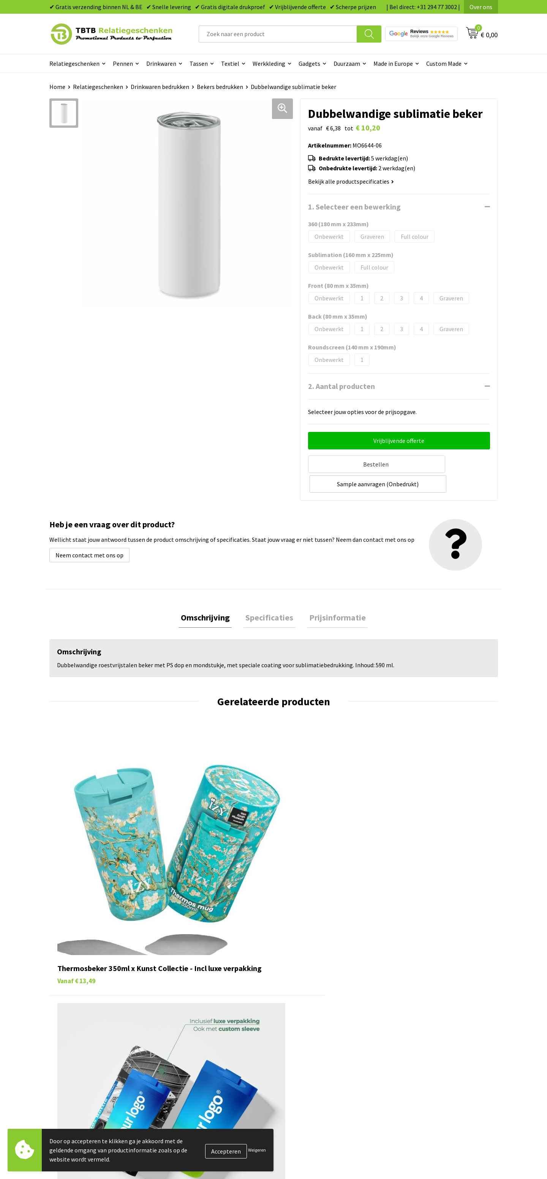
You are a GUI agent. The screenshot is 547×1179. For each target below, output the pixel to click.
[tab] (209, 597)
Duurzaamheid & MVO (199, 1048)
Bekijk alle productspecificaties (351, 181)
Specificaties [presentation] (269, 596)
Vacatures (406, 979)
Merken (292, 1048)
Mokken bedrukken (307, 1014)
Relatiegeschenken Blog (426, 991)
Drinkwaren (161, 63)
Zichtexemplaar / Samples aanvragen (220, 1037)
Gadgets (309, 63)
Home (57, 86)
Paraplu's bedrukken (309, 1037)
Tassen (199, 63)
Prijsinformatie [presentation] (333, 596)
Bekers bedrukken (220, 86)
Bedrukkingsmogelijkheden (207, 1002)
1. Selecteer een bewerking (354, 206)
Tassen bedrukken (306, 979)
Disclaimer (408, 1025)
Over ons (481, 7)
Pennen (123, 63)
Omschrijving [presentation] (209, 596)
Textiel (230, 63)
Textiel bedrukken (306, 1025)
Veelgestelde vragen (198, 967)
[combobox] (278, 34)
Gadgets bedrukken (308, 1002)
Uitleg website (191, 991)
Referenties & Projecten (425, 1002)
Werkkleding (269, 63)
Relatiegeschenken (74, 63)
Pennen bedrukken (307, 967)
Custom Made (444, 63)
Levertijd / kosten (194, 979)
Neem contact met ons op (89, 533)
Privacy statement (418, 1014)
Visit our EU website (419, 1048)
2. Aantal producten (341, 386)
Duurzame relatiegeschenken (321, 991)
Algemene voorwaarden (424, 1037)
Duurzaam (347, 63)
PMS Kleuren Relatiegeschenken (214, 1014)
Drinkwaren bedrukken (160, 86)
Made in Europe (393, 63)
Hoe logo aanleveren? (200, 1025)
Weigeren (257, 1150)
